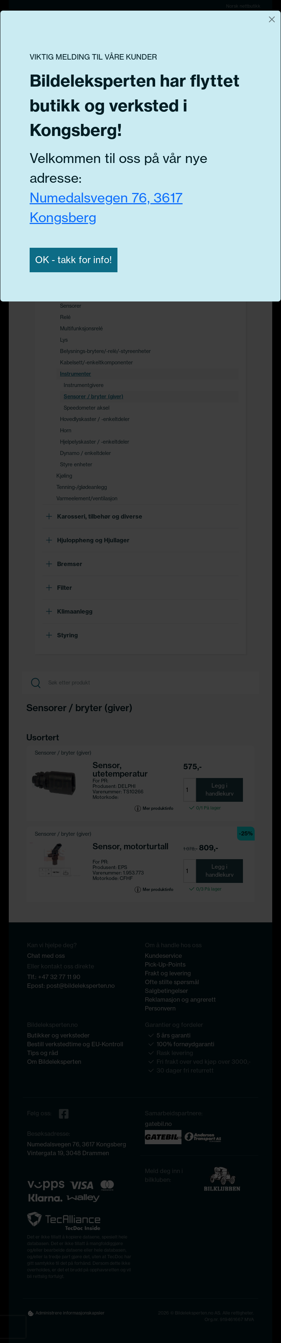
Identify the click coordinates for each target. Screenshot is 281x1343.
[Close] (272, 19)
